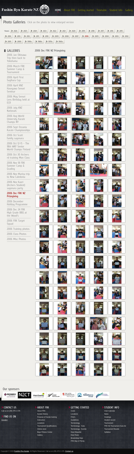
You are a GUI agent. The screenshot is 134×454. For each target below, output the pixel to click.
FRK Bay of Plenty (77, 441)
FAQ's (73, 417)
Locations (40, 423)
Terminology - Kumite (79, 429)
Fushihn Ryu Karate (21, 451)
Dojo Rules (75, 435)
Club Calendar (109, 411)
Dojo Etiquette (76, 432)
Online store (41, 429)
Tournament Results (111, 429)
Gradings (107, 417)
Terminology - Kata (78, 426)
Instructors (41, 420)
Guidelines (75, 420)
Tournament (108, 423)
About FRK (41, 411)
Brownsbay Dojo (77, 438)
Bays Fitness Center (44, 432)
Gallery (40, 435)
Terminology (75, 423)
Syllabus (107, 432)
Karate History (42, 414)
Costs (73, 411)
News (106, 414)
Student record (109, 420)
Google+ (4, 420)
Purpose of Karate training (47, 417)
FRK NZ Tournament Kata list (115, 426)
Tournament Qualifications (47, 426)
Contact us (69, 451)
